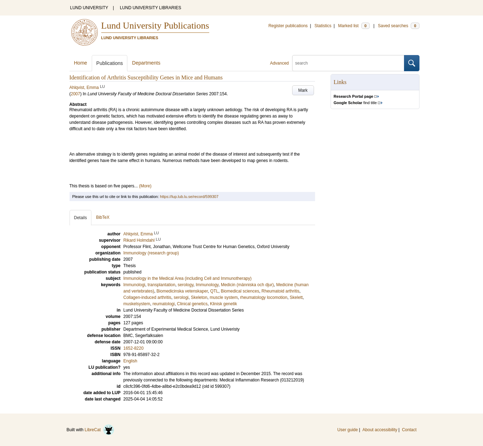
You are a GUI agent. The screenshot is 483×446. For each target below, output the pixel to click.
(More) (145, 185)
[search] (348, 63)
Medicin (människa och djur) (247, 284)
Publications (109, 63)
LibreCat (99, 429)
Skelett (296, 297)
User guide (347, 429)
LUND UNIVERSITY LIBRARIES (150, 7)
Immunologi (134, 284)
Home (80, 63)
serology (185, 284)
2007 (75, 93)
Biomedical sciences (240, 291)
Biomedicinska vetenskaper (182, 291)
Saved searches (398, 25)
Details (80, 217)
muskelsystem (136, 303)
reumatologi (163, 303)
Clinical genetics (192, 303)
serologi (181, 297)
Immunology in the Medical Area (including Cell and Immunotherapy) (187, 278)
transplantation (161, 284)
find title (355, 103)
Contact (409, 429)
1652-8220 (133, 348)
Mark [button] (303, 90)
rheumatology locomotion (263, 297)
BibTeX (102, 217)
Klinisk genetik (223, 303)
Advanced (279, 63)
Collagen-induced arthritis (147, 297)
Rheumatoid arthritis (280, 291)
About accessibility (379, 429)
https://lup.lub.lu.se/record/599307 (189, 196)
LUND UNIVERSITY (89, 7)
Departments (146, 63)
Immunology (207, 284)
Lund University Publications (155, 25)
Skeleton (199, 297)
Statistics (322, 25)
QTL (214, 291)
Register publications (288, 25)
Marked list (353, 25)
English (130, 360)
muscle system (223, 297)
